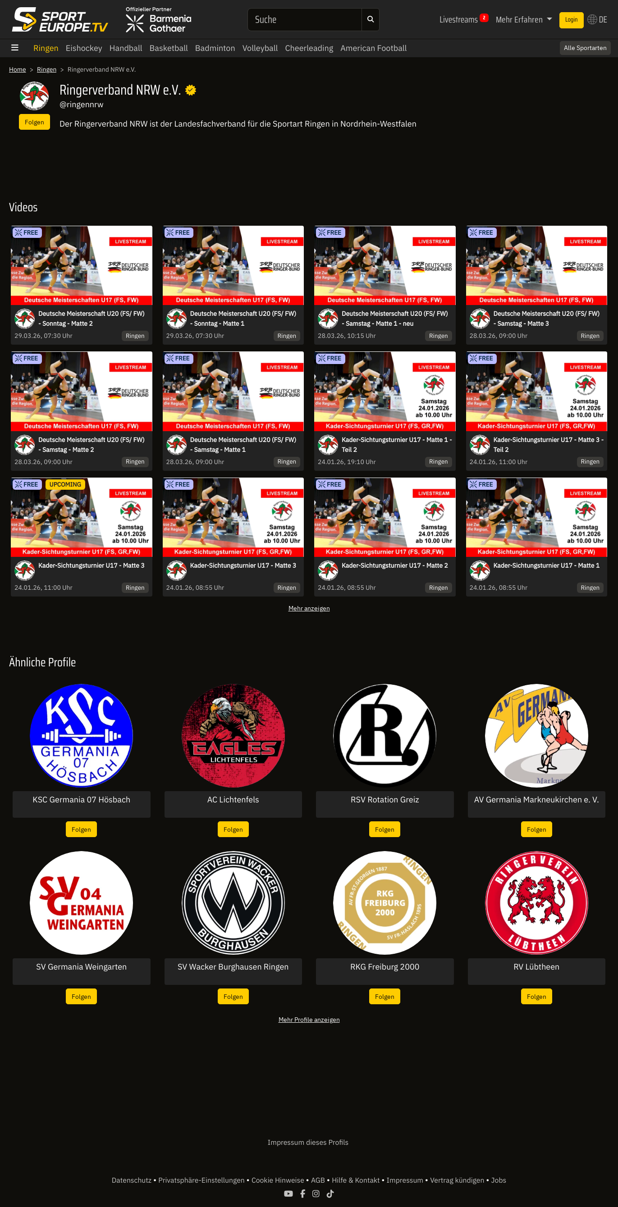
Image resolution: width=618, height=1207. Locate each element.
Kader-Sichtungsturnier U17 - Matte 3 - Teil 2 (549, 445)
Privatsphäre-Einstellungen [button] (202, 1180)
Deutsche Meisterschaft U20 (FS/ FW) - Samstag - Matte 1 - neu (395, 319)
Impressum (406, 1180)
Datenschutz (132, 1180)
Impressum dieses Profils (308, 1142)
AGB (319, 1180)
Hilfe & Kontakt (356, 1180)
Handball (126, 48)
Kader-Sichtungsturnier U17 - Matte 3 (91, 565)
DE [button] (597, 19)
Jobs (499, 1180)
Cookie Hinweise (279, 1180)
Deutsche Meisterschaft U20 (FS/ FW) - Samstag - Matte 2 (91, 445)
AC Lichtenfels (233, 800)
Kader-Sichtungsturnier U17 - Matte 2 (395, 565)
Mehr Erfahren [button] (520, 19)
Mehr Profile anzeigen (309, 1019)
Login (571, 20)
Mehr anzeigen (309, 608)
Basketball (169, 48)
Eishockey (84, 48)
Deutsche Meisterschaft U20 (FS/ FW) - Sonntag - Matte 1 (243, 319)
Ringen (46, 48)
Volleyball (260, 48)
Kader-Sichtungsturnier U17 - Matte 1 (547, 565)
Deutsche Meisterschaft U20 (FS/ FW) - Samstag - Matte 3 (547, 319)
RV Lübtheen (536, 967)
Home (17, 69)
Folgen (34, 122)
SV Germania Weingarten (81, 967)
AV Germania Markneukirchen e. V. (536, 800)
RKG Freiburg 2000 (385, 967)
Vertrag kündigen (458, 1180)
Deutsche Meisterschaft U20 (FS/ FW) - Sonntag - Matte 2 (91, 319)
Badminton (215, 48)
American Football (373, 48)
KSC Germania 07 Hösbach (81, 800)
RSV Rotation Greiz (385, 800)
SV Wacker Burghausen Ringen (233, 967)
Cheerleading (309, 48)
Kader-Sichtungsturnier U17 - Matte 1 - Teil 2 (397, 445)
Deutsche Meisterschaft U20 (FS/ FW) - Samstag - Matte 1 (243, 445)
